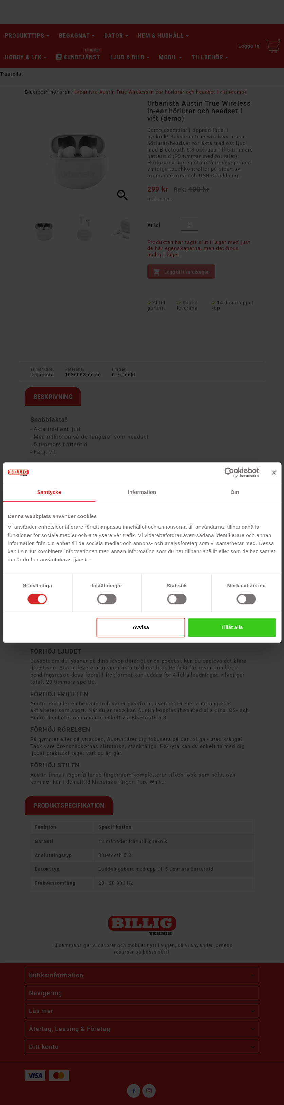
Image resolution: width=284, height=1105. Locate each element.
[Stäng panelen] (273, 472)
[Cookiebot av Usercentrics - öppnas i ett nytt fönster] (229, 472)
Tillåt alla (232, 627)
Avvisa (141, 627)
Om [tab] (235, 492)
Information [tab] (142, 492)
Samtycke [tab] (49, 492)
